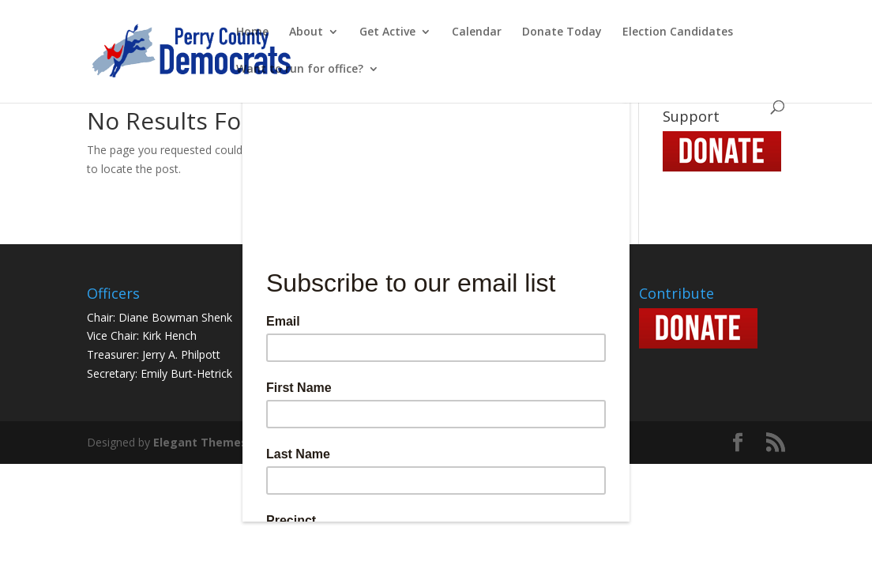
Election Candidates (677, 32)
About (306, 32)
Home (252, 32)
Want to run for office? (299, 69)
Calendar (477, 32)
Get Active (387, 32)
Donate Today (562, 32)
